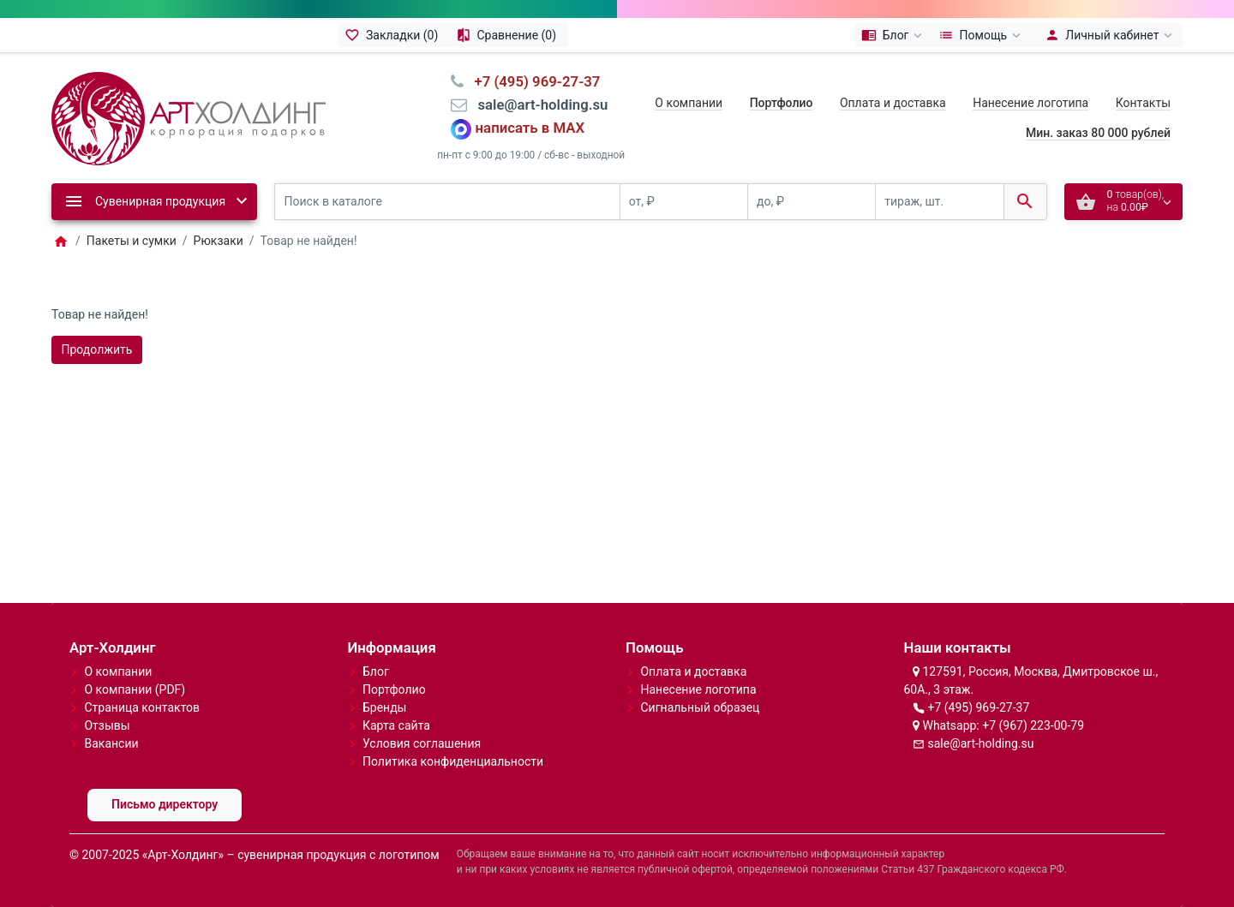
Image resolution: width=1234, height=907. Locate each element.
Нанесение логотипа (1030, 103)
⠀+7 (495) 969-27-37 (532, 81)
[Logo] (188, 117)
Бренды (384, 707)
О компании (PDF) (134, 689)
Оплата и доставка (893, 103)
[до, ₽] (811, 201)
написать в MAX (530, 128)
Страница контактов (142, 707)
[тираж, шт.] (939, 201)
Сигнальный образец (699, 707)
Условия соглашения (421, 743)
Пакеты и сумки (132, 241)
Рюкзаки (218, 241)
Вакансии (111, 743)
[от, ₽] (684, 201)
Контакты (1143, 103)
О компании (688, 103)
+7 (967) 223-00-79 (1033, 725)
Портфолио (394, 689)
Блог (375, 671)
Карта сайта (396, 725)
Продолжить (97, 349)
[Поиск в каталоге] (447, 201)
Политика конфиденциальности (452, 761)
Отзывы (106, 725)
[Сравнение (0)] (508, 35)
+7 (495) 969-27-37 (978, 707)
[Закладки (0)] (394, 35)
